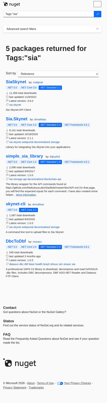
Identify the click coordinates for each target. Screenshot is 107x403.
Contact (9, 308)
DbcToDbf (16, 241)
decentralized (35, 179)
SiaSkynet (16, 82)
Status (8, 321)
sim (61, 264)
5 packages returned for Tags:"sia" (46, 53)
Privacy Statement (14, 387)
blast (32, 264)
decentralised (42, 141)
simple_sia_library (24, 156)
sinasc (67, 264)
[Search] (97, 14)
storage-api (20, 179)
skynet (17, 104)
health (39, 264)
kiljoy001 (55, 156)
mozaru (37, 241)
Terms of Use (45, 383)
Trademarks (36, 387)
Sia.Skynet (16, 119)
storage (55, 141)
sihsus (54, 264)
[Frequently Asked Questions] (7, 334)
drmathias (40, 119)
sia (11, 104)
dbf (26, 264)
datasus (14, 264)
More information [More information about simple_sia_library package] (26, 194)
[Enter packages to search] (48, 14)
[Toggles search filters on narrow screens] (97, 29)
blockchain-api (52, 179)
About (31, 383)
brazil (46, 264)
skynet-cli (16, 204)
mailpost (38, 82)
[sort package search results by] (58, 74)
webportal (27, 141)
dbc (21, 264)
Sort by (11, 73)
